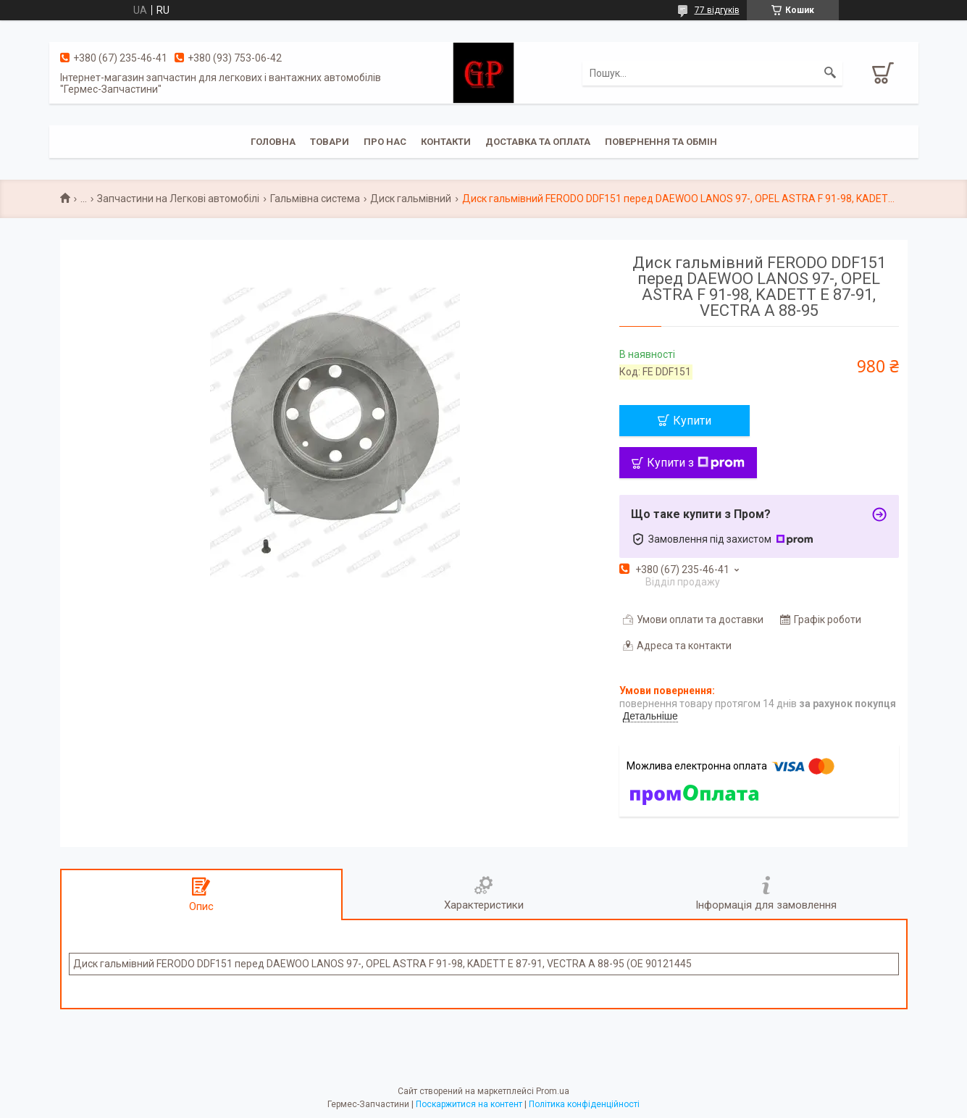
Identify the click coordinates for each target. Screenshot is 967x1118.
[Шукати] (830, 73)
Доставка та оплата (537, 141)
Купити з (696, 463)
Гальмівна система (315, 198)
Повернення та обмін (661, 141)
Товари (329, 141)
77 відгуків (717, 10)
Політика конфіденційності (584, 1104)
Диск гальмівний (410, 198)
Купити (692, 420)
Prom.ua (552, 1091)
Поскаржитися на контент (469, 1104)
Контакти (446, 141)
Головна (273, 141)
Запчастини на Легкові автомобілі (178, 198)
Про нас (385, 141)
